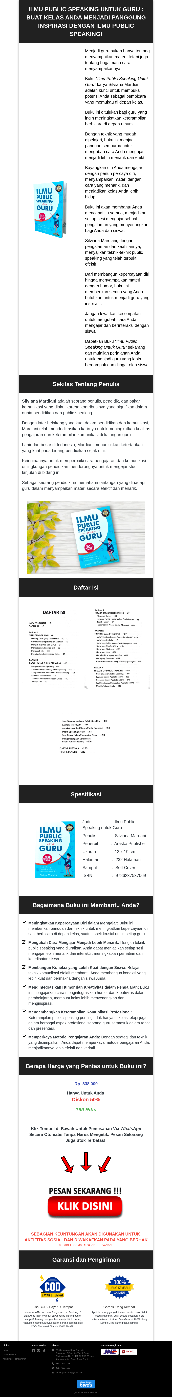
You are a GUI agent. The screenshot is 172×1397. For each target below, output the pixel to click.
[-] (33, 1351)
